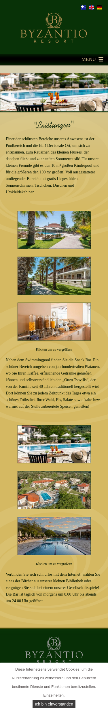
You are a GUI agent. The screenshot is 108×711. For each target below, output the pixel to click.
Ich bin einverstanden (54, 704)
